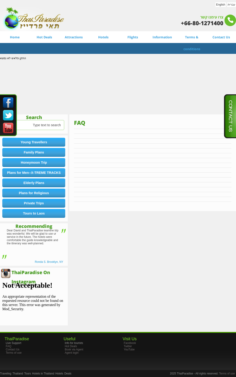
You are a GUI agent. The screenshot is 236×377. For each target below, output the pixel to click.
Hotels (103, 37)
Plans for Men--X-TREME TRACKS (34, 173)
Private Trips (34, 203)
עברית (231, 4)
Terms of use (14, 352)
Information (162, 37)
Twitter (128, 346)
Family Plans (34, 152)
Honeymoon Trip (34, 162)
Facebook (130, 343)
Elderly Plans (34, 183)
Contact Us (221, 37)
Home (15, 37)
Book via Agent (74, 349)
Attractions (74, 37)
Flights (132, 37)
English (220, 4)
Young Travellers (34, 142)
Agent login (72, 352)
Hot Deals (44, 37)
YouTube (129, 349)
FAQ (8, 346)
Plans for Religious (34, 193)
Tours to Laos (34, 213)
